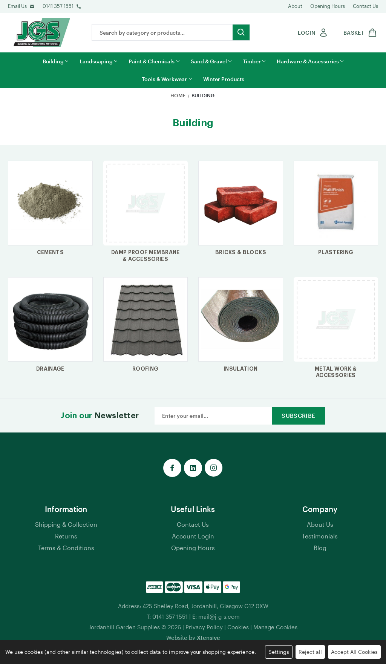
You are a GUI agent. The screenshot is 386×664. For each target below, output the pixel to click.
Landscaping (98, 61)
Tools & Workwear (166, 79)
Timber (254, 61)
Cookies (238, 627)
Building (55, 61)
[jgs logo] (42, 32)
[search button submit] (241, 32)
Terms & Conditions (66, 547)
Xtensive (208, 637)
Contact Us (365, 6)
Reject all (310, 652)
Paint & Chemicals (154, 61)
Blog (320, 547)
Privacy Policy (204, 627)
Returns (66, 536)
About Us (320, 524)
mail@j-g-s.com (219, 616)
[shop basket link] (359, 32)
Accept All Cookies (354, 652)
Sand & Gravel (211, 61)
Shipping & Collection (66, 524)
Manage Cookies (275, 627)
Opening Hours (327, 6)
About (295, 6)
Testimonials (320, 536)
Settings (278, 652)
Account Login (193, 536)
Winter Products (223, 79)
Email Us (17, 6)
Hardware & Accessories (310, 61)
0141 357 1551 (58, 6)
